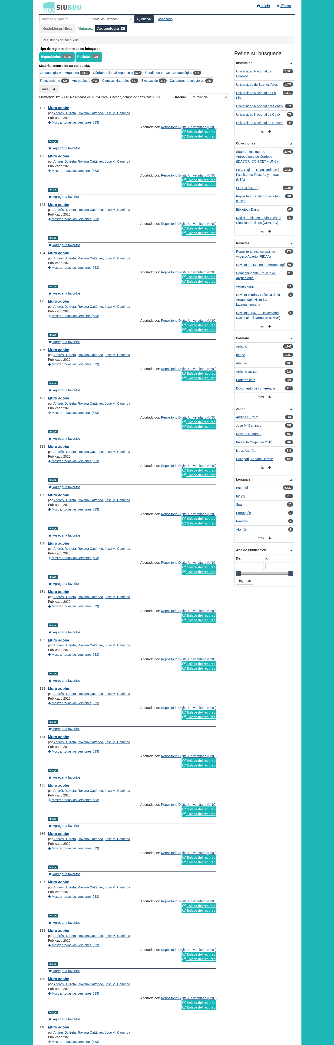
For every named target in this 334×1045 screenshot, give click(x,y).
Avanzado (165, 19)
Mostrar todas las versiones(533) (73, 122)
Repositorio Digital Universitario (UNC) (189, 127)
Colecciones (245, 143)
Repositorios (51, 57)
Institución (244, 63)
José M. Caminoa (117, 113)
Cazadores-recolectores (187, 80)
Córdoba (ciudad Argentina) (113, 73)
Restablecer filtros (57, 28)
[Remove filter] (123, 28)
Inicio (263, 6)
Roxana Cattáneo (90, 113)
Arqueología (51, 73)
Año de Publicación (251, 550)
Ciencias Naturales (116, 80)
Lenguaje (243, 479)
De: (238, 558)
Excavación (149, 80)
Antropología (81, 80)
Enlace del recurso (198, 132)
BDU (48, 7)
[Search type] (110, 19)
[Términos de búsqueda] (62, 19)
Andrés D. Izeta (64, 113)
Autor (240, 409)
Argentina (72, 73)
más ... (49, 89)
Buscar (144, 19)
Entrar (284, 6)
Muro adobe (58, 108)
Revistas (84, 57)
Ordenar (179, 97)
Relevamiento (50, 80)
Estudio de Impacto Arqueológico (168, 73)
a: (266, 558)
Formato (242, 338)
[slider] (238, 573)
